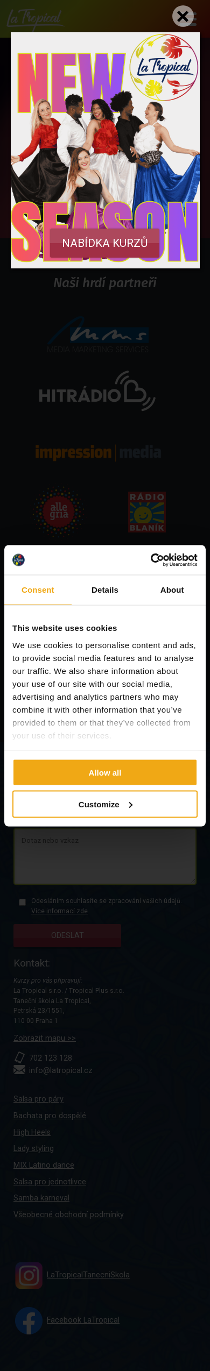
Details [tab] (105, 589)
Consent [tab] (38, 589)
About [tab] (172, 589)
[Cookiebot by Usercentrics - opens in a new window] (151, 560)
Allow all (105, 772)
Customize (105, 803)
